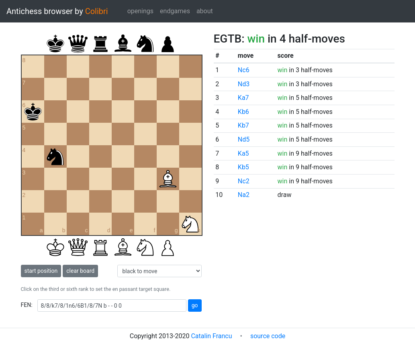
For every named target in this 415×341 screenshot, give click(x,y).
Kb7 (243, 125)
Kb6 (243, 112)
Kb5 (243, 167)
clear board (80, 271)
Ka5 (243, 153)
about (204, 11)
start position (41, 271)
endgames (175, 11)
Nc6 (243, 70)
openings (140, 11)
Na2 (243, 195)
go (195, 305)
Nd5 (243, 139)
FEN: (27, 305)
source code (267, 336)
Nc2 (243, 181)
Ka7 (243, 97)
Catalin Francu (211, 336)
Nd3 (243, 84)
